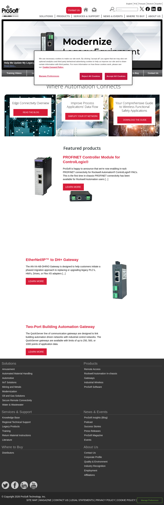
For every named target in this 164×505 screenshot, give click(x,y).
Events (87, 440)
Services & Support (86, 16)
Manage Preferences (149, 500)
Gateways (89, 378)
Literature (7, 440)
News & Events (113, 16)
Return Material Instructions (16, 435)
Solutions (46, 16)
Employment (90, 470)
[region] (83, 68)
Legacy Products (11, 426)
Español (158, 4)
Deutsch (150, 4)
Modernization (9, 391)
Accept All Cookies (116, 76)
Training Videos (14, 73)
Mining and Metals (11, 387)
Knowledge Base (11, 417)
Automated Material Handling (17, 373)
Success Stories (92, 426)
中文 (135, 4)
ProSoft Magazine (93, 435)
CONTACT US (60, 500)
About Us (154, 16)
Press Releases (92, 431)
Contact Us (74, 10)
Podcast (88, 422)
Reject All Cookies (91, 76)
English (129, 4)
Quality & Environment (95, 461)
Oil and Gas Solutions (13, 395)
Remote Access (92, 369)
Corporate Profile (93, 457)
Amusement (8, 369)
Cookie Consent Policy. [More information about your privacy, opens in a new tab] (53, 67)
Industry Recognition (95, 466)
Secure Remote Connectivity (17, 400)
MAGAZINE (45, 500)
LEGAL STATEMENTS (82, 500)
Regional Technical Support (16, 422)
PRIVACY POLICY (105, 500)
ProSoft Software (93, 387)
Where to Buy (135, 16)
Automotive (8, 378)
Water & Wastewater (12, 404)
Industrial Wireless (93, 382)
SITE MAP (31, 500)
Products (63, 16)
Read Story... (10, 66)
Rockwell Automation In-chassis (100, 373)
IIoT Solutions (9, 382)
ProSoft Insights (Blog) (96, 417)
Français (142, 4)
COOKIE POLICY (126, 500)
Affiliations (89, 475)
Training (6, 431)
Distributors (8, 452)
